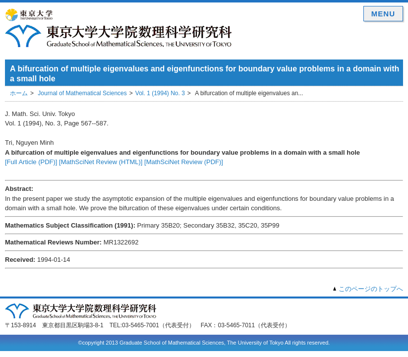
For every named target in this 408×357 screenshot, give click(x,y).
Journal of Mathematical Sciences (82, 93)
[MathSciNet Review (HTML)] (100, 162)
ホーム (19, 93)
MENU (383, 13)
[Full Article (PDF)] (31, 162)
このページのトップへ (371, 289)
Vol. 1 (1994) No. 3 (160, 93)
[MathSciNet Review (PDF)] (183, 162)
